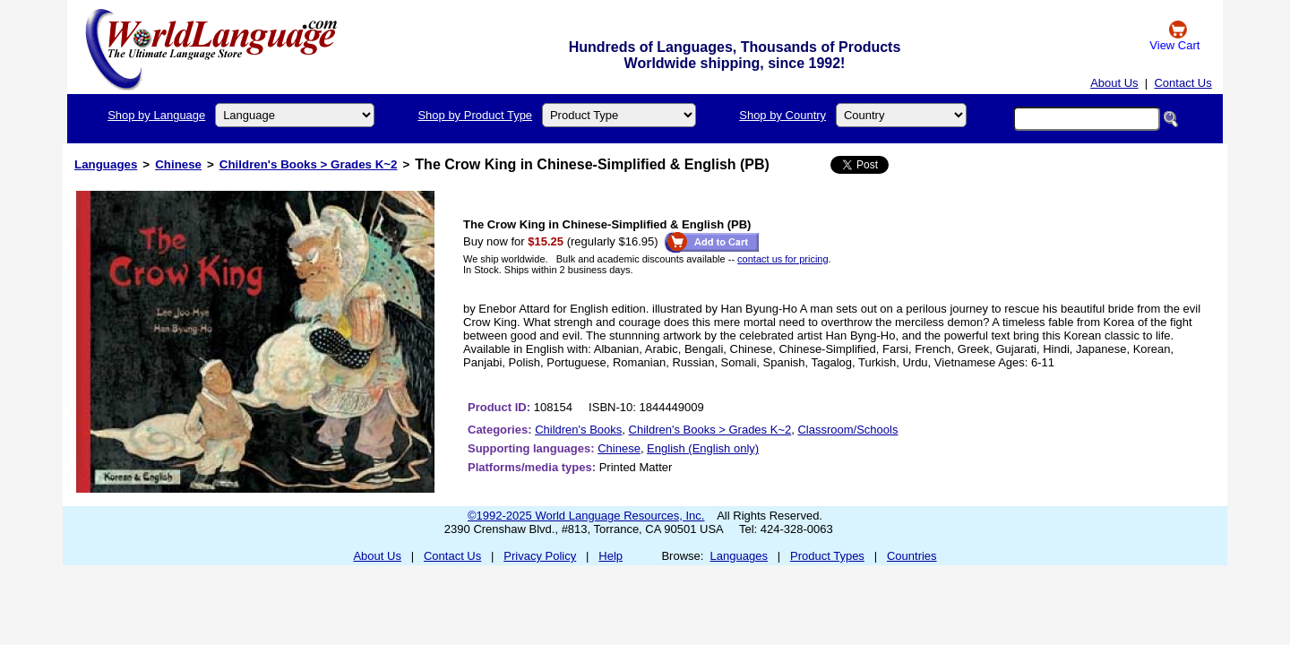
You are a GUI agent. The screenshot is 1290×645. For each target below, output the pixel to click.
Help (610, 556)
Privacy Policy (539, 556)
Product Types (827, 556)
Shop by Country (782, 115)
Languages (105, 164)
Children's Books (578, 429)
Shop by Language (156, 115)
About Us (1114, 83)
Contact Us (1182, 83)
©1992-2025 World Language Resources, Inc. (586, 515)
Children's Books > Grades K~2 (308, 164)
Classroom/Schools (847, 429)
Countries (912, 556)
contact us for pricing (783, 259)
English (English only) (703, 448)
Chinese (178, 164)
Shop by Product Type (474, 115)
